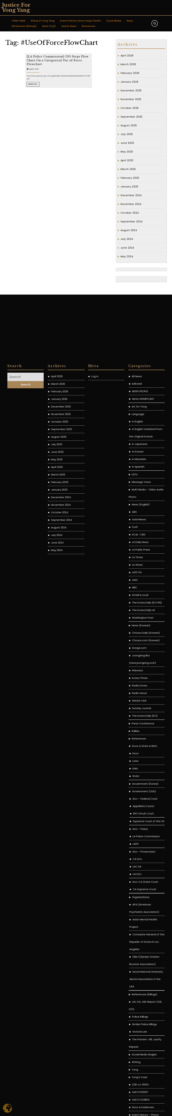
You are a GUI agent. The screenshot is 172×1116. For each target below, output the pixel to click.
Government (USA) (144, 1027)
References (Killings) (24, 26)
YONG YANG (18, 20)
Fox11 (135, 763)
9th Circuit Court (143, 1049)
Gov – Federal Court (145, 1034)
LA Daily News (140, 778)
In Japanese (139, 680)
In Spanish (138, 702)
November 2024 (131, 204)
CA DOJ (137, 1095)
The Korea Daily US (143, 846)
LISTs (135, 710)
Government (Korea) (145, 1019)
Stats (135, 1012)
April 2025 (127, 160)
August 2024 (129, 230)
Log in (94, 612)
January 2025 (129, 186)
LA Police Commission (146, 1072)
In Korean (138, 687)
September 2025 (131, 116)
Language (138, 650)
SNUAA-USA (139, 936)
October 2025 (130, 108)
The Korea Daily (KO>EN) (147, 838)
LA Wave (137, 800)
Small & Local (140, 831)
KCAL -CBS (138, 770)
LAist (135, 816)
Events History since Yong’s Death (80, 20)
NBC (134, 823)
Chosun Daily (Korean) (146, 868)
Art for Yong (139, 642)
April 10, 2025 (49, 98)
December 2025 (131, 90)
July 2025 (127, 134)
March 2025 (128, 169)
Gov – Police (140, 1065)
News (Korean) (141, 861)
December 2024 (131, 195)
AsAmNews (139, 755)
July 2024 (127, 239)
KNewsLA (137, 906)
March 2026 (128, 64)
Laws (135, 997)
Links (135, 1004)
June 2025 (127, 143)
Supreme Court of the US (148, 1057)
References (88, 26)
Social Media (113, 20)
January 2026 (129, 81)
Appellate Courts (143, 1042)
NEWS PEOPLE (140, 627)
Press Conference (143, 959)
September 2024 (132, 221)
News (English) (141, 740)
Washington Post (143, 853)
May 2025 (127, 151)
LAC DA (137, 1102)
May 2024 (127, 256)
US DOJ (137, 1110)
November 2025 (131, 99)
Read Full (49, 104)
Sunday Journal (141, 944)
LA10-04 (137, 808)
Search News (68, 26)
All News (137, 612)
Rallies (135, 967)
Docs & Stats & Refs (144, 982)
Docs (135, 989)
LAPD (136, 1080)
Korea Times (140, 914)
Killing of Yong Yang (43, 20)
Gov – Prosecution (143, 1087)
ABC (134, 748)
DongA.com (139, 884)
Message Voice (141, 718)
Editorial (137, 619)
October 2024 (130, 212)
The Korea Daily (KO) (145, 951)
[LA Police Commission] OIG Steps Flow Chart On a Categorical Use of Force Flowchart (58, 95)
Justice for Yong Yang (16, 7)
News (130, 20)
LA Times (137, 793)
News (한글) (49, 26)
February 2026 (130, 73)
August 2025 (129, 125)
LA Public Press (141, 785)
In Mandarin (139, 695)
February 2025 (130, 178)
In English (137, 657)
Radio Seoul (139, 929)
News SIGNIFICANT (143, 635)
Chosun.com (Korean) (146, 876)
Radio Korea (139, 921)
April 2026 (127, 55)
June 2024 (127, 247)
